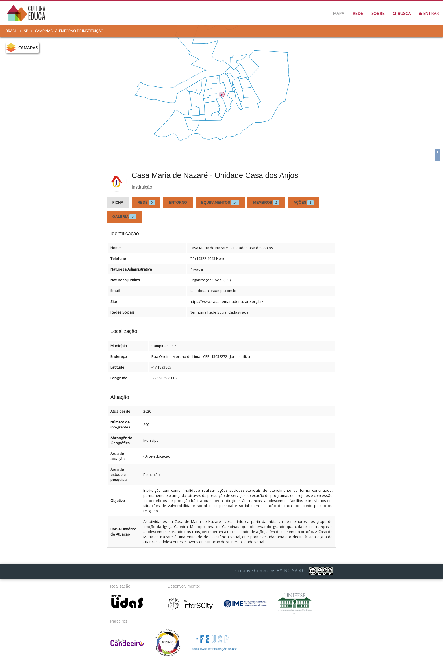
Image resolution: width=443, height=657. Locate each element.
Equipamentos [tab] (220, 202)
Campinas (44, 30)
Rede (358, 13)
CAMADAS (28, 47)
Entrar (429, 13)
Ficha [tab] (117, 202)
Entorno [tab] (178, 202)
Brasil (11, 30)
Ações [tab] (304, 202)
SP (26, 30)
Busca (402, 13)
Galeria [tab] (124, 216)
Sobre (377, 13)
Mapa (338, 13)
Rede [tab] (146, 202)
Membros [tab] (266, 202)
